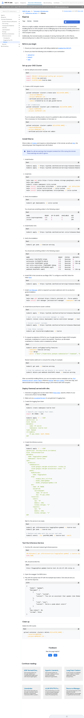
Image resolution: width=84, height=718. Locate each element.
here (30, 277)
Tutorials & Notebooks (41, 11)
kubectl (30, 57)
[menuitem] (17, 2)
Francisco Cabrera (68, 11)
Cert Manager (33, 290)
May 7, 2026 (80, 11)
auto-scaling (60, 380)
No (55, 655)
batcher (51, 380)
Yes (50, 655)
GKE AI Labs (26, 11)
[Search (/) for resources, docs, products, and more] (10, 11)
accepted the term (40, 398)
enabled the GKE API (64, 48)
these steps (56, 393)
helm (29, 59)
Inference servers (32, 13)
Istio (73, 143)
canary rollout (37, 380)
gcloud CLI (31, 55)
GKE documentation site (61, 7)
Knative (34, 143)
